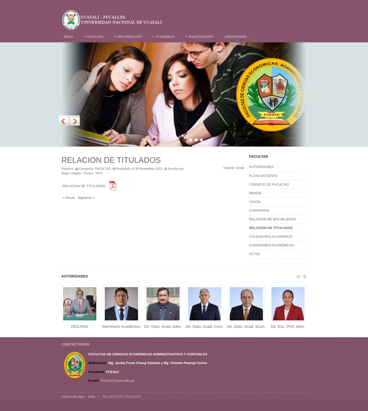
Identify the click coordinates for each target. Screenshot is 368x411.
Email (240, 168)
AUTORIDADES (261, 167)
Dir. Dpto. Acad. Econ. (246, 326)
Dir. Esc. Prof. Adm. (288, 326)
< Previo (69, 198)
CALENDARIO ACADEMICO (270, 236)
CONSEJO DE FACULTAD (269, 184)
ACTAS (254, 254)
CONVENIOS (259, 210)
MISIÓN (255, 193)
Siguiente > (86, 198)
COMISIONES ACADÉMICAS (271, 245)
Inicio (91, 396)
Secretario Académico (121, 326)
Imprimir (229, 168)
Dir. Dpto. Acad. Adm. (162, 326)
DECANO (79, 326)
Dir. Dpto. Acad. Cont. (205, 326)
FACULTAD (103, 169)
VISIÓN (255, 202)
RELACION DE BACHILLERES (272, 219)
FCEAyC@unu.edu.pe (117, 380)
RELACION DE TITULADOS (111, 160)
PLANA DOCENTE (263, 176)
